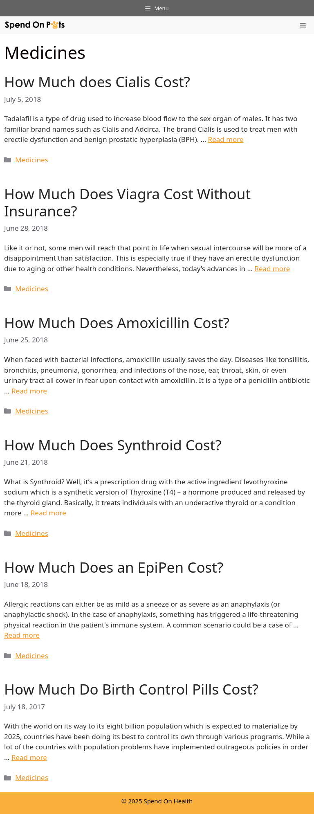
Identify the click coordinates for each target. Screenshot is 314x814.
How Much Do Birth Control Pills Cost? (131, 689)
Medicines (31, 159)
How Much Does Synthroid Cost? (113, 444)
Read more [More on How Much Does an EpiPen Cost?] (22, 635)
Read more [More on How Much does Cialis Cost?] (226, 139)
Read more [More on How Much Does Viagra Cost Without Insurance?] (272, 268)
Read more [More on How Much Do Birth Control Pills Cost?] (29, 757)
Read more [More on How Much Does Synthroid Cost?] (48, 512)
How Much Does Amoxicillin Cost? (116, 322)
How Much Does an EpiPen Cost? (113, 567)
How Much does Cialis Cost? (97, 81)
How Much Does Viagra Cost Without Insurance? (127, 202)
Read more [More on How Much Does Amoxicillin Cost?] (29, 391)
